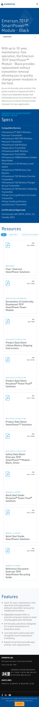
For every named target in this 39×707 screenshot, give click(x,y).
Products (5, 683)
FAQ (32, 683)
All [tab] (4, 235)
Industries (24, 683)
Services (15, 683)
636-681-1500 (11, 665)
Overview (7, 37)
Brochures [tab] (13, 235)
